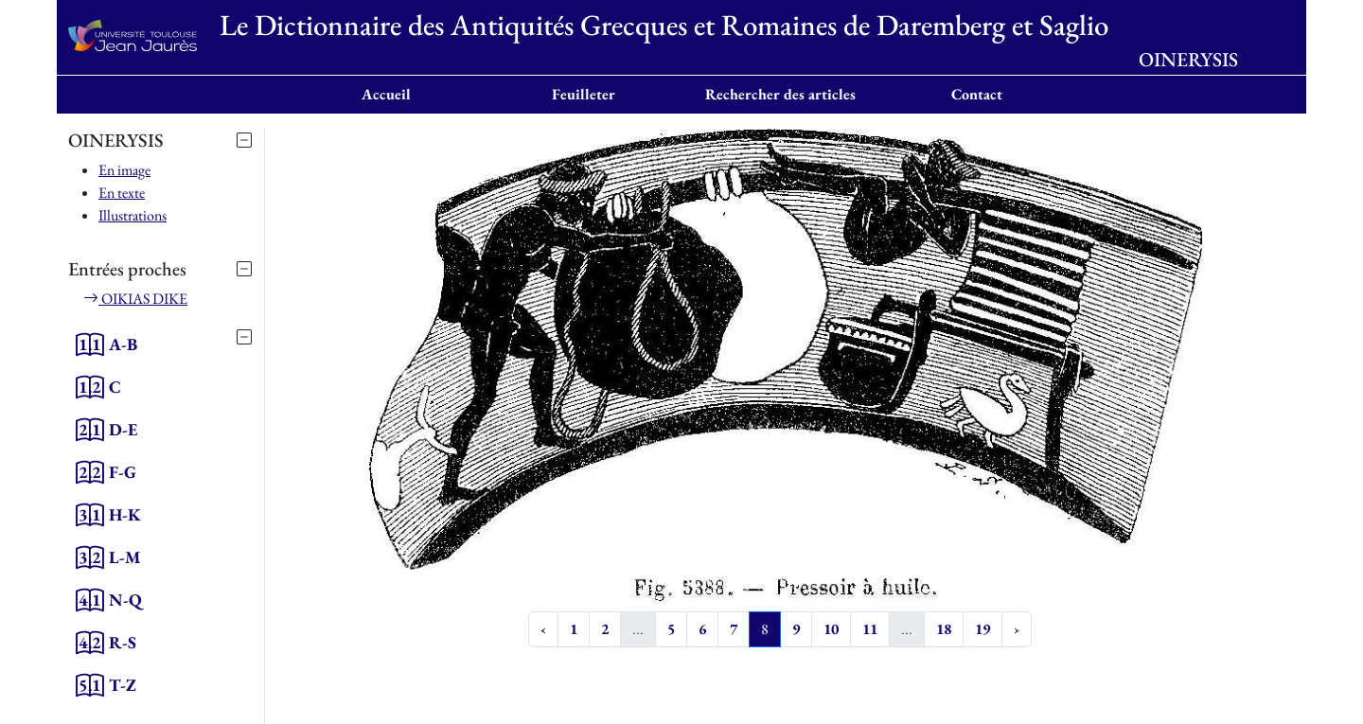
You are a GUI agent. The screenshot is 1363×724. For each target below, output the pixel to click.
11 (869, 629)
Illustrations (132, 215)
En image (124, 170)
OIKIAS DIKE (135, 299)
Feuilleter (583, 94)
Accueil (386, 94)
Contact (976, 94)
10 (831, 629)
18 (943, 629)
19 (982, 629)
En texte (121, 193)
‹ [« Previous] (543, 629)
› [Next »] (1016, 629)
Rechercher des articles (780, 94)
